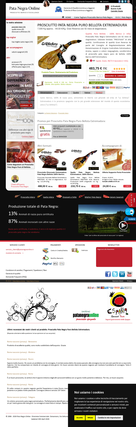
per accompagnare (14, 47)
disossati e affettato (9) (21, 32)
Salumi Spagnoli (116, 197)
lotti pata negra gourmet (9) (23, 64)
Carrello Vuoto (117, 11)
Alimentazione (46, 92)
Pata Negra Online (19, 281)
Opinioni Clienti (56, 1)
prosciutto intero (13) (18, 27)
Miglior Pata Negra (93, 197)
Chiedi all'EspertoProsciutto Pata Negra (19, 185)
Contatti (106, 1)
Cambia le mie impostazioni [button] (109, 418)
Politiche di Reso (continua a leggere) (78, 10)
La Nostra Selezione (50, 113)
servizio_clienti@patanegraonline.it (19, 249)
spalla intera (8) (18, 29)
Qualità (76, 92)
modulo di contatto (13, 253)
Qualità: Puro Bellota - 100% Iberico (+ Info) (108, 34)
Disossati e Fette (70, 197)
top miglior (11, 37)
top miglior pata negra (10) (22, 42)
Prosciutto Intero (63, 113)
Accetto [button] (79, 418)
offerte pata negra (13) (21, 67)
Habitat (87, 92)
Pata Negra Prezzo (32, 281)
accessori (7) (17, 62)
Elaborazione (62, 92)
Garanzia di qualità (13, 274)
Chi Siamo (70, 1)
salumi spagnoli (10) (20, 52)
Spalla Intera (48, 197)
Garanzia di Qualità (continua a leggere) (79, 8)
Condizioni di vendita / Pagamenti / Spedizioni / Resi (26, 270)
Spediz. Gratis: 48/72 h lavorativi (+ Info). (112, 61)
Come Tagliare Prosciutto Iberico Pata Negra (93, 17)
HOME (66, 17)
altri (8, 58)
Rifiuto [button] (90, 418)
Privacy (129, 281)
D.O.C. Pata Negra (123, 17)
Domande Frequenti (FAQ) (87, 1)
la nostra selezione (14, 22)
